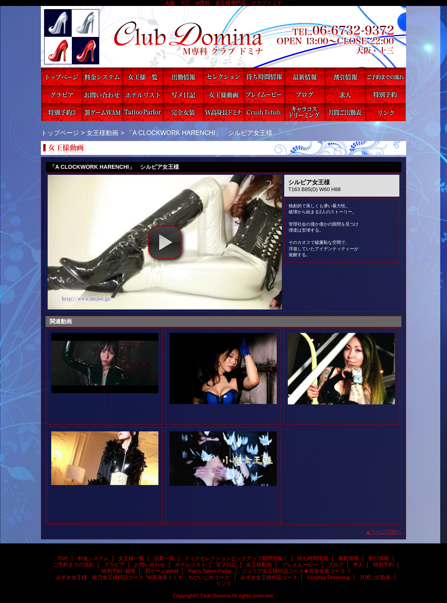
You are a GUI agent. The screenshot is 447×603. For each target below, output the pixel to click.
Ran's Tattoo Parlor (142, 112)
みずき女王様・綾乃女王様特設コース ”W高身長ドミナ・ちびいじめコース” (223, 112)
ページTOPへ (386, 532)
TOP (61, 76)
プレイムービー (264, 94)
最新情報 (304, 76)
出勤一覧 (183, 76)
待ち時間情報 (264, 76)
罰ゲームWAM (102, 112)
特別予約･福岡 (61, 112)
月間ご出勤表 (345, 112)
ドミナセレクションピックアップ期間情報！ (223, 76)
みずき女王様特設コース (264, 112)
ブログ (304, 94)
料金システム (102, 76)
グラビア (61, 94)
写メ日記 (183, 94)
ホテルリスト (142, 94)
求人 (345, 94)
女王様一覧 (142, 76)
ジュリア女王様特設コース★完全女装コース (183, 112)
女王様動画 (223, 94)
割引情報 (345, 76)
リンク (385, 112)
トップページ (60, 132)
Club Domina (223, 37)
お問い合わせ (102, 94)
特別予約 (385, 94)
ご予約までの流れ (385, 76)
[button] (164, 242)
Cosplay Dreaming (304, 112)
